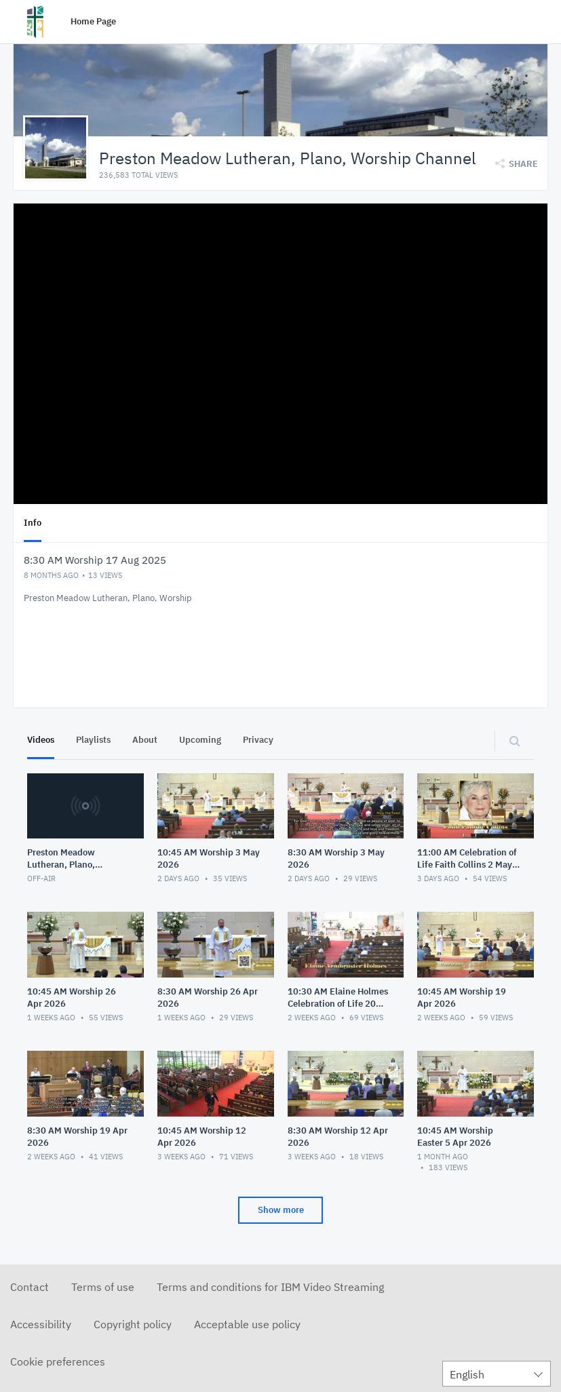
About (144, 739)
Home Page (93, 21)
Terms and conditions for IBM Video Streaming (270, 1286)
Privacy (258, 739)
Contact (29, 1286)
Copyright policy (133, 1323)
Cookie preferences (57, 1361)
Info (32, 522)
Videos (40, 739)
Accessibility (40, 1323)
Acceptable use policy (247, 1323)
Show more (281, 1209)
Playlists (93, 739)
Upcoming (200, 739)
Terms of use (102, 1286)
